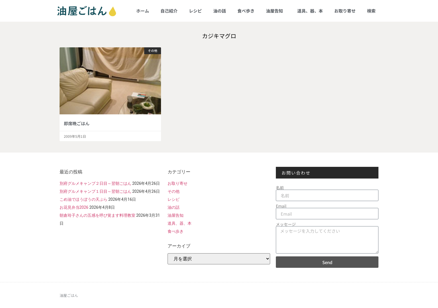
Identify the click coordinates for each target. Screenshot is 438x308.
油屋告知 (276, 11)
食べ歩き (245, 11)
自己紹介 (169, 11)
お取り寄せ (345, 11)
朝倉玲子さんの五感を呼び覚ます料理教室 (97, 215)
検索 (371, 11)
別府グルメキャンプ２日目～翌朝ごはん (95, 183)
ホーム (142, 11)
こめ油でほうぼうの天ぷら (83, 199)
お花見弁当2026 (74, 207)
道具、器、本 (310, 11)
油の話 (219, 11)
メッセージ (286, 224)
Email (281, 206)
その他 (174, 191)
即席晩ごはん (76, 123)
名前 (280, 188)
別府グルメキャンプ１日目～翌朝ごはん (95, 191)
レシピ (195, 11)
